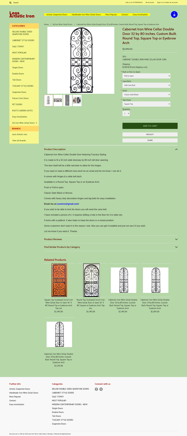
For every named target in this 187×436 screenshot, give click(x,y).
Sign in (159, 2)
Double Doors (18, 73)
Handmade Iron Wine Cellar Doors (86, 14)
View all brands (19, 140)
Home (46, 24)
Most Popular (111, 14)
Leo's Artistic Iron (19, 134)
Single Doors (17, 67)
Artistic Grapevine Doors (56, 14)
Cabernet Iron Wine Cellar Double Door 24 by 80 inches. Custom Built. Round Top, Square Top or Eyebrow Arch (155, 304)
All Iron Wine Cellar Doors (23, 123)
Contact (125, 14)
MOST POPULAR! (19, 52)
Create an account (171, 2)
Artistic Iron (21, 14)
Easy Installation (140, 14)
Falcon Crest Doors (20, 98)
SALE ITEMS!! (18, 46)
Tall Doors (16, 80)
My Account (150, 2)
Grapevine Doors (19, 92)
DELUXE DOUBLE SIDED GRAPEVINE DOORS (22, 32)
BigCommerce (66, 434)
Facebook (96, 389)
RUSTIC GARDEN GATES (22, 110)
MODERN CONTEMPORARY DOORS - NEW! (23, 60)
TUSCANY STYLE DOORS (22, 86)
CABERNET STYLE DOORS (23, 40)
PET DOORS (17, 104)
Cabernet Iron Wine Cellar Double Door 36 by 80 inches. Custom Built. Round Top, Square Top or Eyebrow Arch (122, 304)
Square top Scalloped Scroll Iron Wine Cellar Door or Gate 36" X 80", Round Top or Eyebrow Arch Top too (58, 304)
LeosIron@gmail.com (67, 204)
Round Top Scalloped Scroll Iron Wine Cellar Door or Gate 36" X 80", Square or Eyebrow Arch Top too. (91, 304)
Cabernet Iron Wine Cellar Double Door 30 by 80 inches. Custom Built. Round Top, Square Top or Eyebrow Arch (58, 358)
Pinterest (101, 389)
